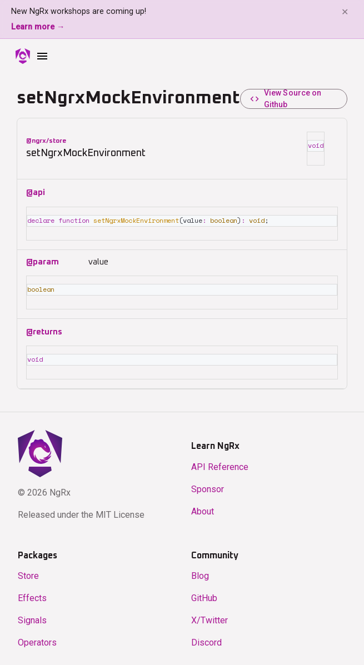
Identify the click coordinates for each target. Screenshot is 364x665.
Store (28, 573)
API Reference (219, 464)
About (202, 509)
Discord (206, 640)
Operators (37, 640)
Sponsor (207, 487)
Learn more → (37, 27)
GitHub (204, 596)
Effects (32, 596)
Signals (32, 618)
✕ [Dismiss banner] (344, 12)
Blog (200, 573)
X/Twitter (209, 618)
